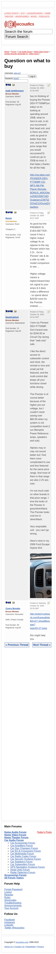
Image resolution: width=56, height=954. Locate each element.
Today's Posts (44, 832)
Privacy (40, 947)
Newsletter (31, 947)
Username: (16, 74)
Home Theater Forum (16, 837)
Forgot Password (13, 889)
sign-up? (17, 73)
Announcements (13, 905)
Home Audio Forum (15, 832)
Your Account (11, 908)
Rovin (9, 218)
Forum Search (17, 37)
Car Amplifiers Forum (21, 845)
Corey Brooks (13, 608)
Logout (8, 892)
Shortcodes (10, 900)
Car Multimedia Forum (22, 853)
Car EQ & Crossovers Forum (25, 851)
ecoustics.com (22, 942)
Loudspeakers (35, 13)
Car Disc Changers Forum (24, 848)
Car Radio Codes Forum (23, 856)
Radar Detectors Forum (22, 872)
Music (34, 16)
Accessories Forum (15, 875)
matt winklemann (15, 90)
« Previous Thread (17, 644)
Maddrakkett (12, 317)
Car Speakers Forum (21, 861)
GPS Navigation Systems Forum (27, 867)
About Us (8, 947)
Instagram (9, 922)
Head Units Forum (20, 869)
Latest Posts (11, 13)
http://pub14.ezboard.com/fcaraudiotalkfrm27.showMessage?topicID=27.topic (40, 621)
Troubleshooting (12, 903)
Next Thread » (41, 644)
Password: (16, 80)
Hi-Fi (23, 13)
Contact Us (19, 947)
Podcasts (44, 16)
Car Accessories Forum (22, 843)
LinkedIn (8, 925)
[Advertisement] (28, 736)
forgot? (16, 78)
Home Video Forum (15, 835)
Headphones (22, 16)
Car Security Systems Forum (25, 859)
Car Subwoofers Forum (22, 864)
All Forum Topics (14, 878)
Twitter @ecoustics (14, 927)
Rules (7, 897)
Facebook (9, 919)
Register (8, 895)
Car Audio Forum (14, 840)
